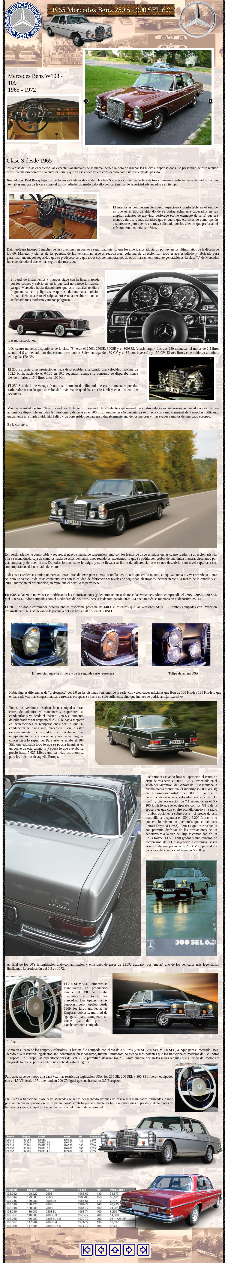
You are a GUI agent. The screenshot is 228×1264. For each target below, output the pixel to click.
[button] (86, 103)
